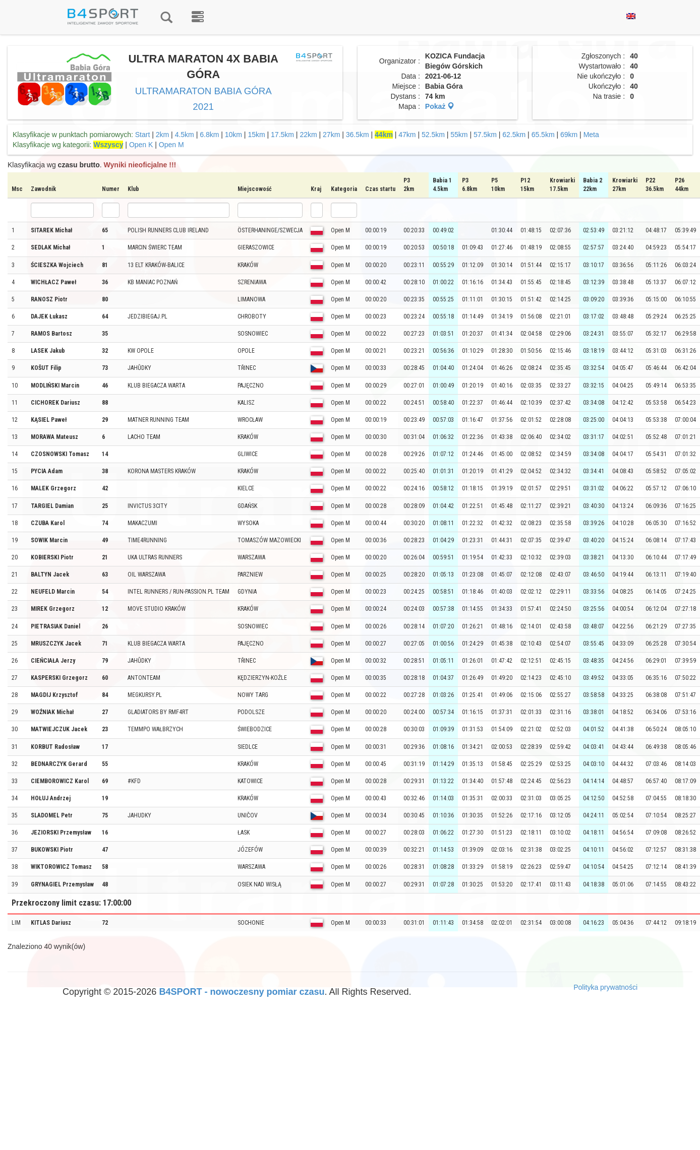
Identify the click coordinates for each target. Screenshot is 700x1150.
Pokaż (439, 106)
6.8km (209, 135)
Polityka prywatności (605, 987)
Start (142, 135)
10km (233, 135)
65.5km (543, 135)
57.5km (485, 135)
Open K (141, 145)
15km (256, 135)
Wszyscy (108, 145)
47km (407, 135)
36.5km (357, 135)
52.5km (433, 135)
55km (459, 135)
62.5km (514, 135)
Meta (591, 135)
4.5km (184, 135)
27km (331, 135)
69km (568, 135)
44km (384, 135)
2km (162, 135)
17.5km (282, 135)
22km (308, 135)
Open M (171, 145)
